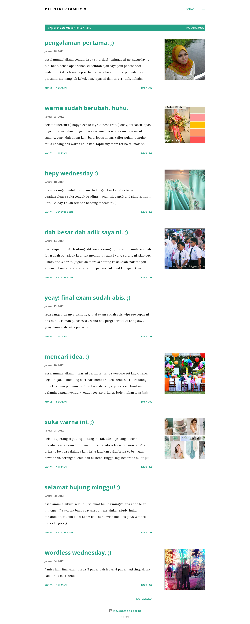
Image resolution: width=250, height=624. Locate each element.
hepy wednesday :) (71, 173)
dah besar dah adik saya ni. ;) (86, 232)
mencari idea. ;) (67, 356)
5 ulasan (61, 467)
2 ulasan (61, 336)
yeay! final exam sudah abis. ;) (87, 297)
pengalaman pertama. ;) (79, 43)
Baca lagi (146, 87)
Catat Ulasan (64, 212)
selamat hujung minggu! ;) (82, 487)
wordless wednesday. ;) (78, 552)
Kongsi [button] (49, 87)
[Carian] (190, 9)
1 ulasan (61, 87)
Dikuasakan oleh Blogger (125, 610)
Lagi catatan (144, 598)
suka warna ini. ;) (69, 422)
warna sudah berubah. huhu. (86, 108)
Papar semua (195, 28)
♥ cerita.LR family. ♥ (65, 8)
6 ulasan (61, 401)
